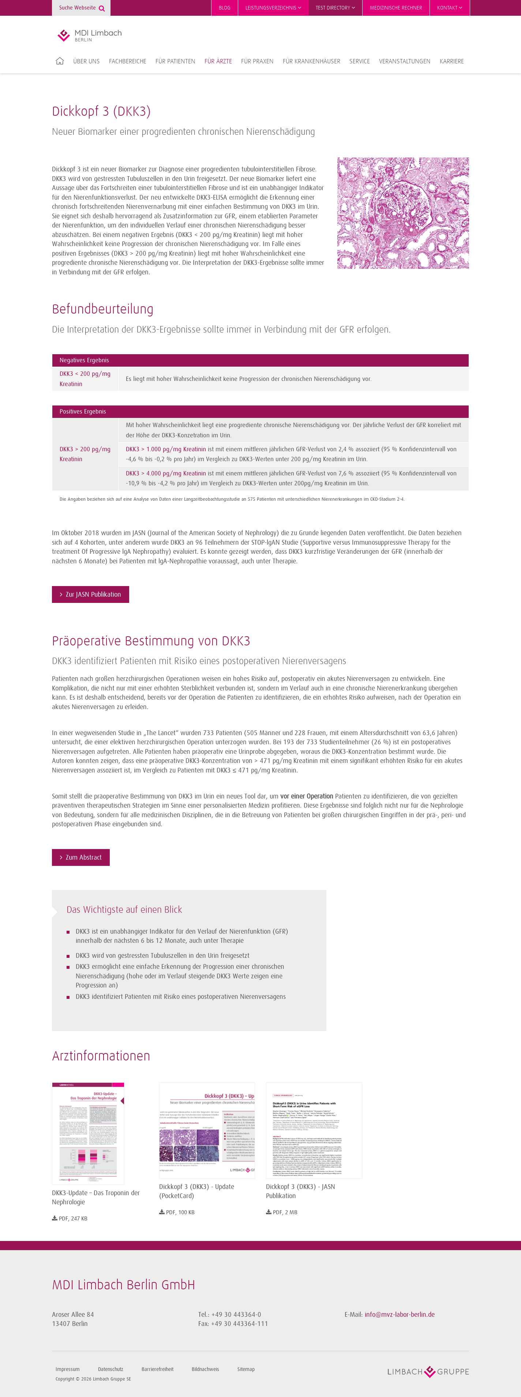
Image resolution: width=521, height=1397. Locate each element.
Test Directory (335, 8)
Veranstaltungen (405, 61)
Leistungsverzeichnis (273, 8)
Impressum (68, 1369)
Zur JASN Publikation (93, 594)
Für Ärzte (218, 61)
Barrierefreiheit (157, 1369)
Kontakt (449, 8)
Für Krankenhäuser (311, 61)
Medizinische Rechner (396, 8)
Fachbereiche (127, 61)
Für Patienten (175, 61)
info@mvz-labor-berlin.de (400, 1314)
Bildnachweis (205, 1369)
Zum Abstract (84, 857)
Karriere (452, 61)
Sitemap (246, 1369)
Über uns (86, 61)
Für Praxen (257, 61)
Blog (224, 8)
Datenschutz (110, 1369)
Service (359, 61)
